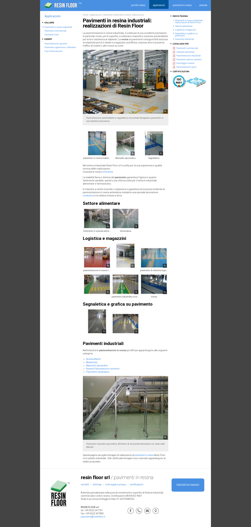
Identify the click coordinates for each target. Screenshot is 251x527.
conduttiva (88, 195)
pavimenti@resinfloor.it (93, 516)
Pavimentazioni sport (186, 67)
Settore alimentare (183, 26)
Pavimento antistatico (97, 372)
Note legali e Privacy (115, 484)
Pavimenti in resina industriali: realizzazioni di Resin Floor (189, 21)
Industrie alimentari (185, 52)
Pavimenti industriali (184, 39)
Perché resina (138, 5)
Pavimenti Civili (52, 34)
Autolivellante (93, 359)
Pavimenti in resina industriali (58, 27)
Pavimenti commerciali (187, 48)
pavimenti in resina (144, 455)
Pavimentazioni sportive (56, 43)
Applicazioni (96, 15)
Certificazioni (136, 484)
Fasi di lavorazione (53, 51)
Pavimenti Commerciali (55, 31)
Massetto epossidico (97, 365)
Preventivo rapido (188, 485)
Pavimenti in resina (182, 5)
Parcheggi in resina (185, 63)
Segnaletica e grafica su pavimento (186, 34)
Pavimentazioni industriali (188, 55)
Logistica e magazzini (185, 30)
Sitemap (97, 484)
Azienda (203, 5)
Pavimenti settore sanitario (189, 59)
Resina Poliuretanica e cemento (102, 368)
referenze (107, 171)
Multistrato (92, 362)
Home (85, 15)
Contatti (85, 484)
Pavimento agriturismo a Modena (60, 47)
